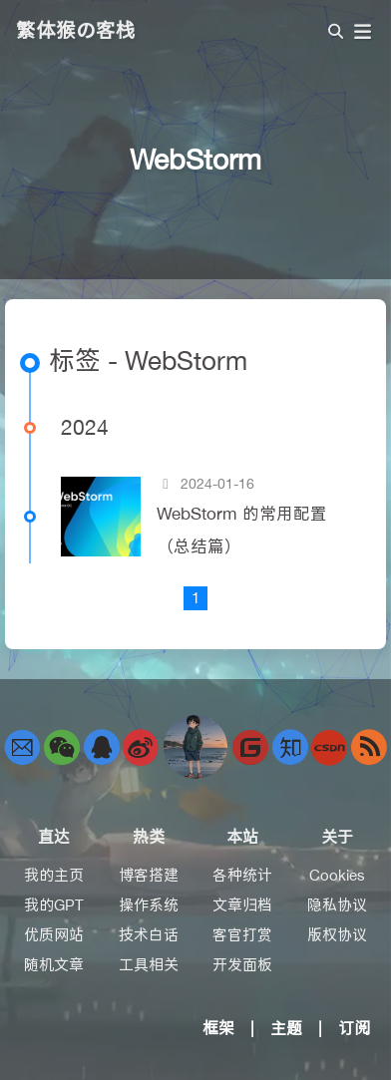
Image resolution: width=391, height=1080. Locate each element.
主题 (286, 1028)
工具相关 (149, 964)
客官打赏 (242, 934)
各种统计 (242, 875)
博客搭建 (149, 875)
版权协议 (337, 934)
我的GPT (54, 905)
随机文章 (54, 964)
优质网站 (54, 934)
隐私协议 (337, 905)
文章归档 (242, 905)
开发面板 (242, 964)
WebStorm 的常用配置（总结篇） (242, 530)
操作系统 (149, 905)
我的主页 (54, 875)
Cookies (337, 875)
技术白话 (149, 934)
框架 (218, 1028)
